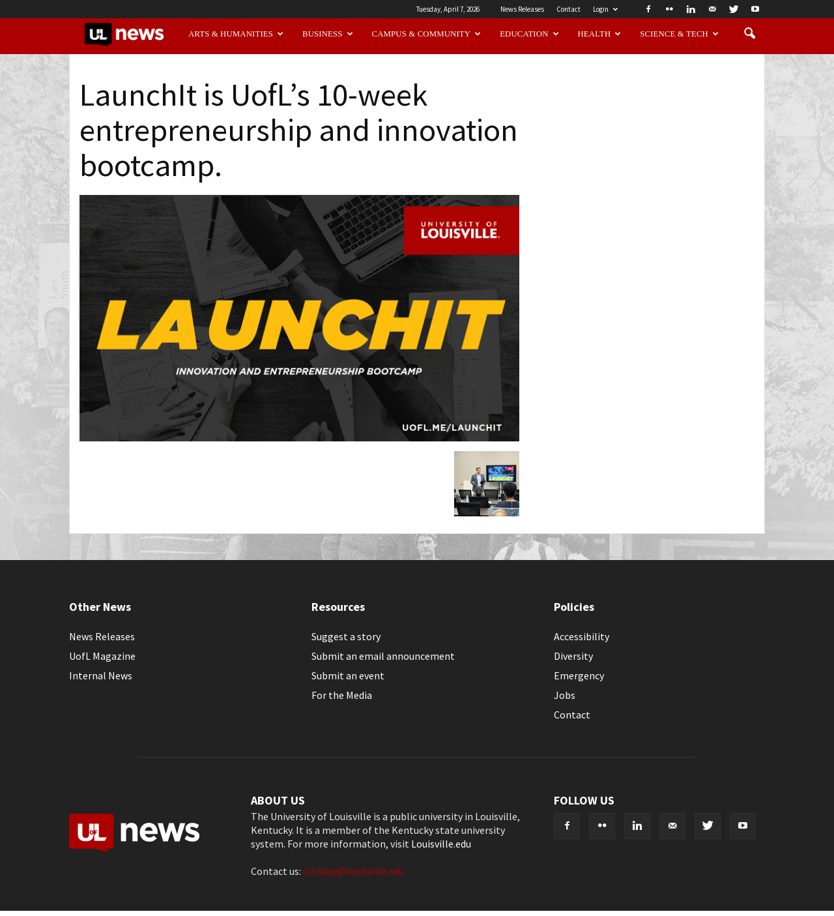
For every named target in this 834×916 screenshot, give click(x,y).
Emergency (579, 675)
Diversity (573, 655)
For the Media (341, 695)
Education (529, 33)
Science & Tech (679, 33)
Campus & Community (427, 33)
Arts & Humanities (235, 33)
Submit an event (347, 675)
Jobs (564, 695)
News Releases (522, 9)
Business (327, 33)
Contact (568, 9)
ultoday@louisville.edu (353, 871)
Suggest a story (346, 636)
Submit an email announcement (383, 655)
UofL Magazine (102, 655)
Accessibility (581, 636)
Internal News (100, 675)
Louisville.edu (441, 843)
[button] (749, 34)
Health (600, 33)
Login (605, 9)
